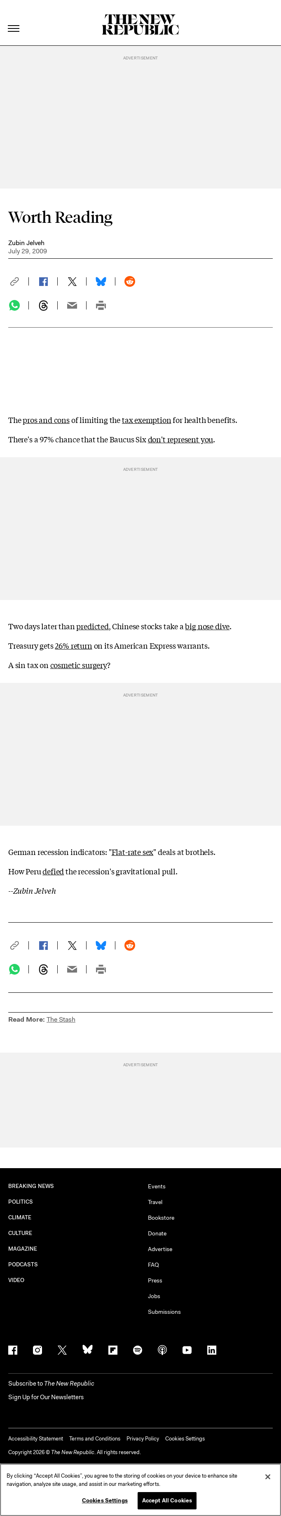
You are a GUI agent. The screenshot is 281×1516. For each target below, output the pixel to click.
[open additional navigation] (14, 18)
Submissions (164, 1311)
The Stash (61, 1019)
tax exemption (146, 419)
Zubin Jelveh (26, 242)
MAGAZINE (22, 1248)
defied (53, 871)
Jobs (154, 1296)
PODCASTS (23, 1264)
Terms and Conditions (94, 1438)
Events (157, 1186)
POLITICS (20, 1201)
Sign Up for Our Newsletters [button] (46, 1397)
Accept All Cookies (167, 1501)
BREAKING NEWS (31, 1186)
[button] (18, 281)
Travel (155, 1202)
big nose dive (207, 626)
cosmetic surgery (78, 664)
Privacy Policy (142, 1438)
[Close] (268, 1478)
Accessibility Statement (35, 1438)
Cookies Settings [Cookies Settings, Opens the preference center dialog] (105, 1501)
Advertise (160, 1249)
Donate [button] (157, 1233)
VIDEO (16, 1280)
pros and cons (46, 419)
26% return (73, 645)
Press (155, 1280)
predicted (92, 626)
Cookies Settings (185, 1438)
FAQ (153, 1264)
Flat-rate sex (133, 851)
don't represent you (180, 439)
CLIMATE (20, 1217)
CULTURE (20, 1233)
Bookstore (161, 1217)
